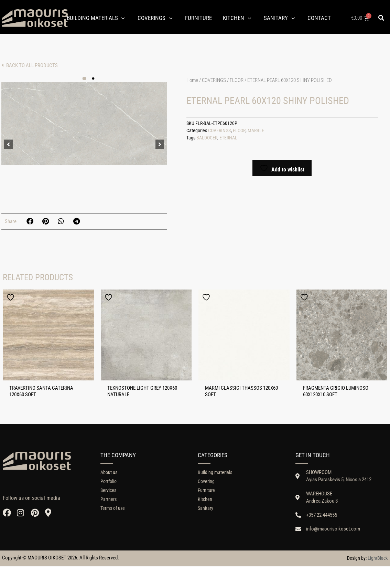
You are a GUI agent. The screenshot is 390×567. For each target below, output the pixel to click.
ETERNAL (228, 138)
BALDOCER (206, 138)
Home (192, 80)
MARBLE (256, 131)
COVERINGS (214, 80)
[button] (381, 18)
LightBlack (378, 559)
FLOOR (236, 80)
